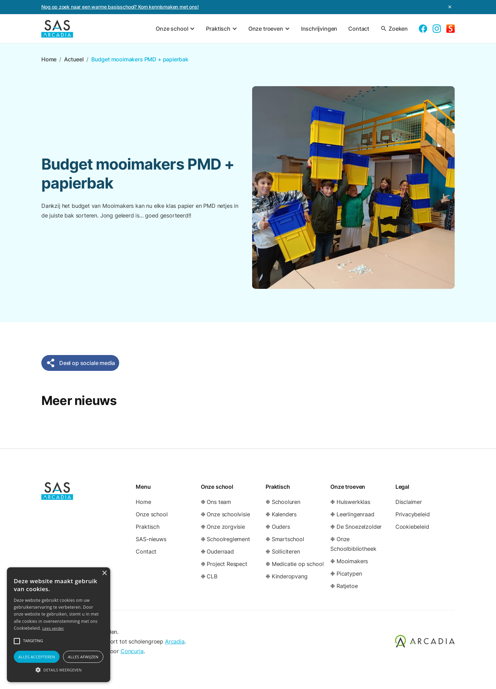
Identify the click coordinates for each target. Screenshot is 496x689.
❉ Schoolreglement (225, 539)
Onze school (151, 514)
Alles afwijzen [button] (83, 656)
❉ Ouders (278, 526)
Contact (358, 28)
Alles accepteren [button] (36, 656)
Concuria (132, 651)
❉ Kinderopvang (287, 576)
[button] (175, 28)
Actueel (74, 59)
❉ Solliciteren (283, 551)
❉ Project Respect (224, 563)
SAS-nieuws (151, 539)
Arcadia (175, 641)
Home (48, 59)
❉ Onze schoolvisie (225, 514)
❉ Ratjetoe (344, 585)
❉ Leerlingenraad (352, 514)
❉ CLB (209, 576)
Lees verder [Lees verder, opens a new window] (53, 628)
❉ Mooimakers (349, 561)
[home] (57, 29)
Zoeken (394, 28)
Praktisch (147, 526)
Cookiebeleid (412, 526)
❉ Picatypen (346, 573)
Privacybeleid (412, 514)
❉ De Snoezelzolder (356, 526)
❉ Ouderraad (217, 551)
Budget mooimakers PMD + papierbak (139, 59)
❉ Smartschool (285, 539)
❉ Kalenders (281, 514)
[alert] (58, 624)
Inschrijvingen (319, 28)
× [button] (104, 573)
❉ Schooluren (283, 501)
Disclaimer (408, 501)
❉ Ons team (216, 501)
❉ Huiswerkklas (350, 501)
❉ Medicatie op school (294, 563)
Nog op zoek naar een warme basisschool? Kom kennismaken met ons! (120, 7)
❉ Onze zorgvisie (223, 526)
